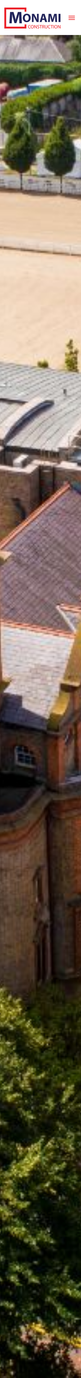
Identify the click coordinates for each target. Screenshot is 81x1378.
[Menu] (72, 18)
